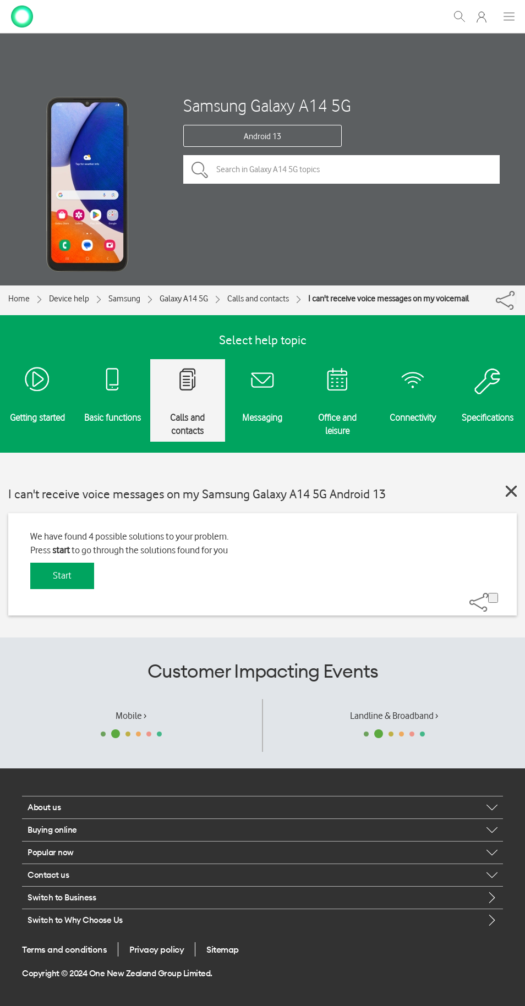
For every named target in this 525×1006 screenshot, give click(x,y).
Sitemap (222, 949)
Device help (69, 299)
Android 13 (262, 136)
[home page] (22, 15)
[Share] (516, 297)
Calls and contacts (258, 299)
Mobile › (131, 715)
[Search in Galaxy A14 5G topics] (341, 169)
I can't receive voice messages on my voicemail (388, 299)
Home (19, 299)
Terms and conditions (64, 949)
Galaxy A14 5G (184, 299)
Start (62, 575)
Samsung (124, 299)
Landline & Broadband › (394, 715)
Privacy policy (156, 949)
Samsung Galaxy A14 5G (267, 105)
